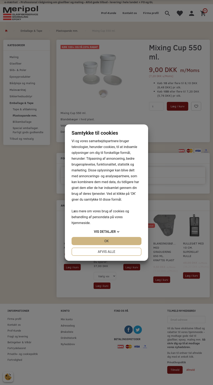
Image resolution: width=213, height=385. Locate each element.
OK (106, 241)
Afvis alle (106, 252)
